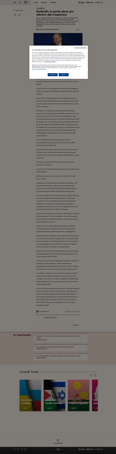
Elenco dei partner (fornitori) (39, 69)
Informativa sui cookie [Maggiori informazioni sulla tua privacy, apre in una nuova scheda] (50, 61)
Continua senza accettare (80, 47)
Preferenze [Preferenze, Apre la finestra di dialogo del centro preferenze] (53, 74)
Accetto (64, 74)
